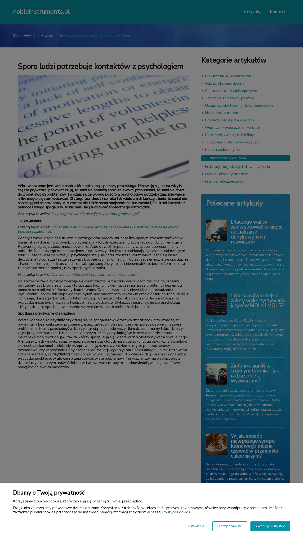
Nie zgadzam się (229, 526)
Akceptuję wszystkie (270, 526)
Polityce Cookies (176, 512)
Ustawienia (196, 526)
